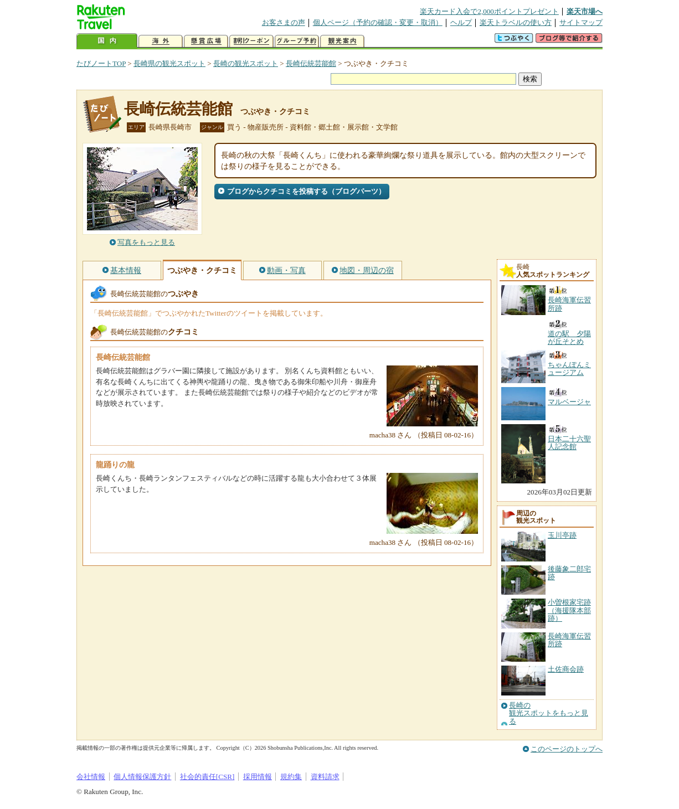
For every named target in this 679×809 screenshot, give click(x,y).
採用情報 (257, 776)
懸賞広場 (206, 41)
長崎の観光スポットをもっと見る (548, 713)
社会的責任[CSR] (207, 776)
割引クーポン (251, 41)
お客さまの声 (283, 22)
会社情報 (90, 776)
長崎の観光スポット (245, 63)
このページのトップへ (567, 749)
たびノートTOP (101, 63)
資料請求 (325, 776)
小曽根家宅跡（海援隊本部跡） (569, 610)
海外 (160, 41)
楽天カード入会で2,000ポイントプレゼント (489, 11)
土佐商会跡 (566, 669)
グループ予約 (297, 41)
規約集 (291, 776)
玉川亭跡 (562, 535)
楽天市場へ (585, 11)
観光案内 (342, 41)
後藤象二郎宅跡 (569, 573)
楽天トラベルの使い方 (516, 22)
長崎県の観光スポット (169, 63)
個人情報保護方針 (142, 776)
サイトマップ (581, 22)
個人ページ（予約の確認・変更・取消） (378, 22)
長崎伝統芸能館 (311, 63)
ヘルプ (461, 22)
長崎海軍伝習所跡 (569, 640)
